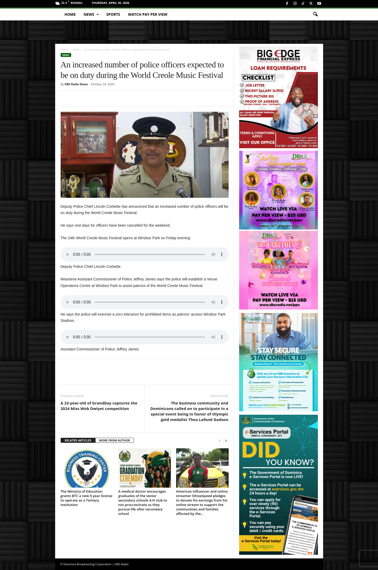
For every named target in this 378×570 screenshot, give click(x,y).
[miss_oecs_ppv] (278, 190)
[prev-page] (219, 440)
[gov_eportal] (278, 485)
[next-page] (226, 440)
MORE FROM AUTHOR (114, 440)
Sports (113, 14)
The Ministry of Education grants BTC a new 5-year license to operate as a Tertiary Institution (87, 498)
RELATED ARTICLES (78, 440)
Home (70, 14)
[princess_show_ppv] (278, 270)
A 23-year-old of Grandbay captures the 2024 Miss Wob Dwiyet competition (99, 405)
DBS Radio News (76, 84)
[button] (315, 14)
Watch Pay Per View (147, 14)
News (91, 14)
